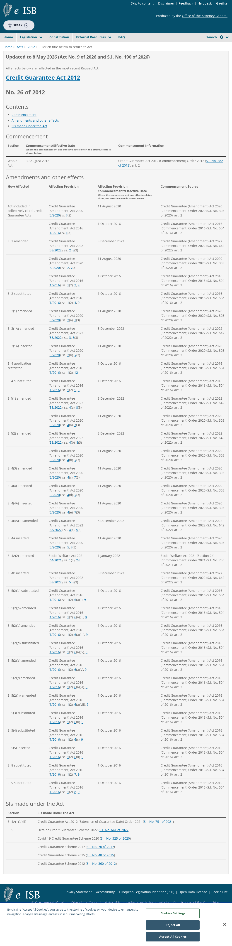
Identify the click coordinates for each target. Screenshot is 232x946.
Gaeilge (221, 3)
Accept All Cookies (172, 937)
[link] (213, 47)
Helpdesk (205, 3)
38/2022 (56, 261)
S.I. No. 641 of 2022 (113, 840)
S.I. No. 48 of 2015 (100, 866)
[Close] (225, 925)
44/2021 (56, 571)
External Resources (91, 37)
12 (76, 383)
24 (78, 571)
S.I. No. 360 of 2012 (101, 874)
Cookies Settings (173, 913)
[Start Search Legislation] (190, 46)
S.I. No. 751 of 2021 (158, 832)
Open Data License (193, 902)
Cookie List (219, 902)
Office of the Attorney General (204, 16)
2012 (31, 57)
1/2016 (55, 243)
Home (8, 37)
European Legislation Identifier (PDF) (146, 902)
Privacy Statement (78, 902)
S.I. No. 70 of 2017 (100, 857)
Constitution (59, 37)
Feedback (186, 3)
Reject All (173, 925)
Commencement (24, 125)
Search (214, 37)
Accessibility (105, 902)
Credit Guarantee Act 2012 (43, 88)
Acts (20, 57)
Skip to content (142, 3)
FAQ (121, 37)
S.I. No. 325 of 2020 (115, 849)
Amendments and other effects (35, 131)
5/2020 (55, 226)
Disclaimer (166, 3)
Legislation (28, 37)
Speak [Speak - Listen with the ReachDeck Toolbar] (18, 25)
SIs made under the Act (29, 137)
